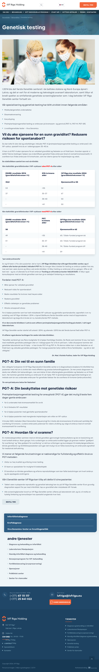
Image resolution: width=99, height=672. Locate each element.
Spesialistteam (9, 647)
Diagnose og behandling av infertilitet (25, 544)
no (61, 5)
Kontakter (91, 12)
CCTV (33, 668)
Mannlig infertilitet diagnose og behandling (27, 554)
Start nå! (56, 12)
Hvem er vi (8, 643)
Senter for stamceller (18, 578)
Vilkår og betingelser (23, 668)
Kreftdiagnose (14, 523)
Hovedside (6, 17)
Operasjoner (14, 569)
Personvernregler (8, 668)
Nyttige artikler (70, 12)
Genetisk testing (73, 643)
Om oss (6, 12)
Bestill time (88, 5)
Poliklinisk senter (16, 573)
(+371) (19, 595)
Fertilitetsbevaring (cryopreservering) (25, 564)
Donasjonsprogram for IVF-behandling (26, 559)
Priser (83, 12)
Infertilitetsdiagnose (17, 516)
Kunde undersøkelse (60, 602)
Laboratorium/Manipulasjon (21, 549)
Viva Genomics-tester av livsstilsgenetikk (27, 529)
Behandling (18, 12)
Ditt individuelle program (37, 12)
